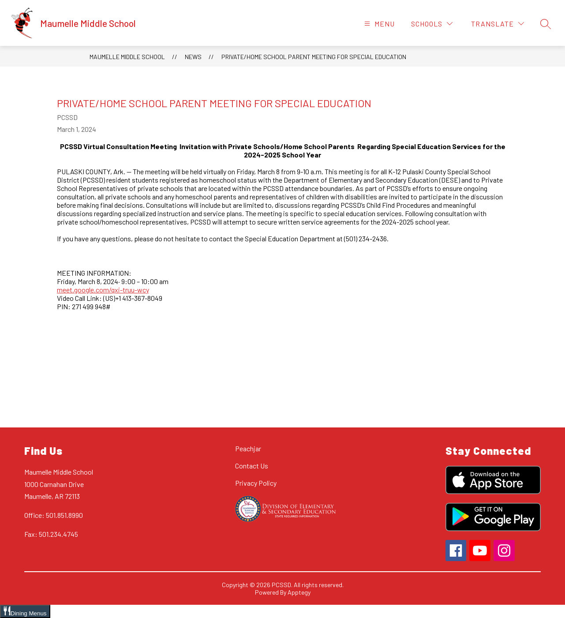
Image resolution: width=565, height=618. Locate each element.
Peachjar (248, 448)
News (193, 56)
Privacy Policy (256, 483)
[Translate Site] (497, 23)
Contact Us (251, 465)
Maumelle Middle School (127, 56)
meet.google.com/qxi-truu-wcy (103, 289)
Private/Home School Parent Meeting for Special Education (313, 56)
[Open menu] (378, 23)
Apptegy (299, 592)
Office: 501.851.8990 (53, 515)
